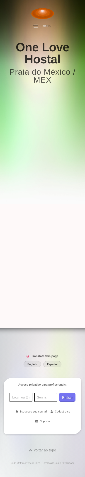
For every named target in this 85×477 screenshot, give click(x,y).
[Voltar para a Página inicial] (42, 13)
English (32, 364)
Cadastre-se (60, 411)
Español (52, 364)
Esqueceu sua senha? (31, 411)
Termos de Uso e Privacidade (58, 463)
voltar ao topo (45, 450)
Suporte (42, 421)
